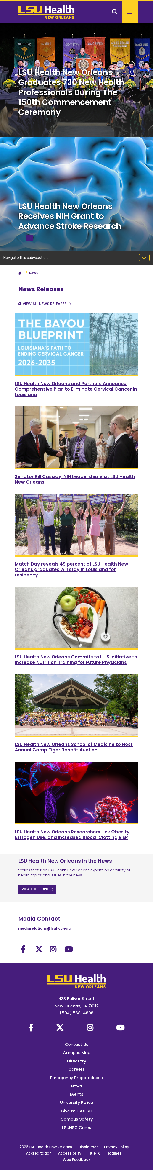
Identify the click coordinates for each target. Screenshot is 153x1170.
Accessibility (69, 1153)
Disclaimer (88, 1147)
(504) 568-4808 (76, 1013)
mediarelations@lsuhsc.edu (44, 928)
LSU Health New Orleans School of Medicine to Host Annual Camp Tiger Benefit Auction (74, 747)
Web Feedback (76, 1159)
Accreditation (39, 1153)
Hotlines (113, 1153)
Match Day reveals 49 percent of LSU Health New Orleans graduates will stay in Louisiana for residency (71, 569)
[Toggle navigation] (144, 257)
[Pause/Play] (29, 238)
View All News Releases (45, 303)
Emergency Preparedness (76, 1077)
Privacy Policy (116, 1147)
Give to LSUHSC (76, 1111)
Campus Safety (77, 1119)
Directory (76, 1061)
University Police (76, 1102)
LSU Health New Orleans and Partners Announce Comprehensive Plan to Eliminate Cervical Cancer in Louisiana (76, 389)
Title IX (94, 1153)
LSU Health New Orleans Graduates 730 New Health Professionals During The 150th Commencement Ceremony (71, 92)
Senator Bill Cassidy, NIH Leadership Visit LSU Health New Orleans (75, 479)
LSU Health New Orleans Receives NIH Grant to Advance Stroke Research (69, 216)
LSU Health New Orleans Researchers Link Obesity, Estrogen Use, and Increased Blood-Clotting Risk (73, 834)
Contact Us (76, 1044)
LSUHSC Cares (76, 1127)
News (76, 1086)
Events (76, 1094)
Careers (76, 1069)
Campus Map (76, 1052)
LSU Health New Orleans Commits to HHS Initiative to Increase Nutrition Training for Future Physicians (76, 660)
